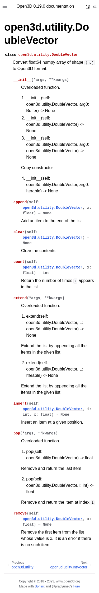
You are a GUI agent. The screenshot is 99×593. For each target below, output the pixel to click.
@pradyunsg (61, 586)
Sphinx (39, 586)
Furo (76, 586)
